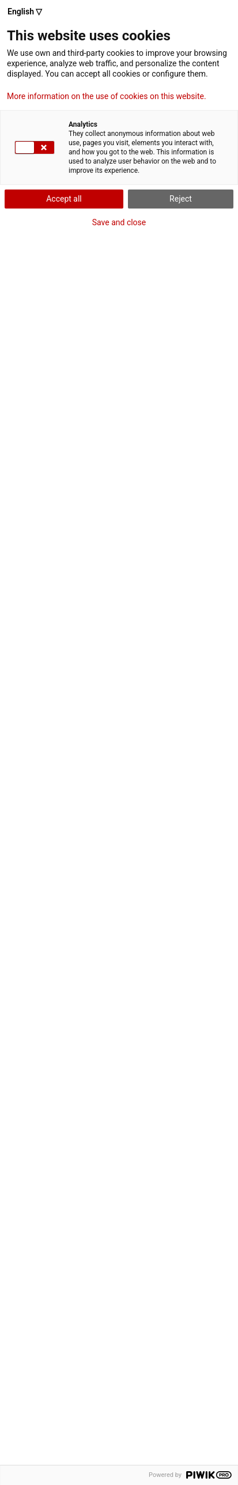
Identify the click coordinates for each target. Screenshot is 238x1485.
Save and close (119, 222)
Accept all (64, 198)
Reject (180, 198)
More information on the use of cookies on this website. (106, 96)
